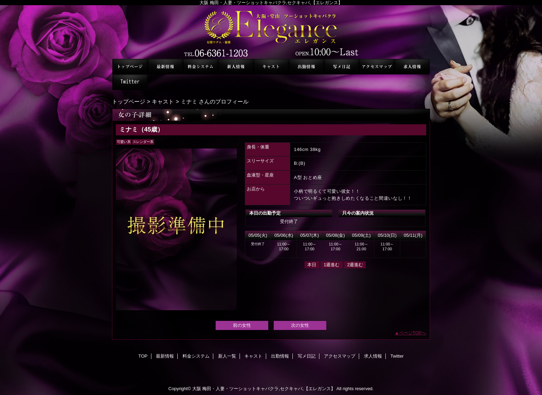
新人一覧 (235, 66)
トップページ (128, 101)
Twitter (130, 82)
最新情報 (165, 66)
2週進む (355, 264)
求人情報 (412, 66)
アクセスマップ (376, 66)
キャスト (271, 66)
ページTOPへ (413, 332)
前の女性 (242, 325)
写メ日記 (341, 66)
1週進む (331, 264)
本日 (311, 264)
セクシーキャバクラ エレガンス (271, 32)
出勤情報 (306, 66)
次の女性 (300, 325)
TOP (130, 66)
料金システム (200, 66)
